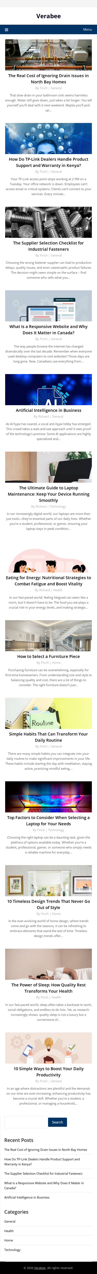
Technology (58, 506)
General (56, 88)
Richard (43, 416)
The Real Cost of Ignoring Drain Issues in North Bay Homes (45, 1150)
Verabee (48, 16)
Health (57, 590)
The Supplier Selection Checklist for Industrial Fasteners (43, 1173)
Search (57, 1122)
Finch (43, 88)
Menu (87, 29)
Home (56, 662)
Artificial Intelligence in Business (48, 410)
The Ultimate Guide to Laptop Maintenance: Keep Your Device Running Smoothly (48, 494)
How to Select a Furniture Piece (48, 656)
